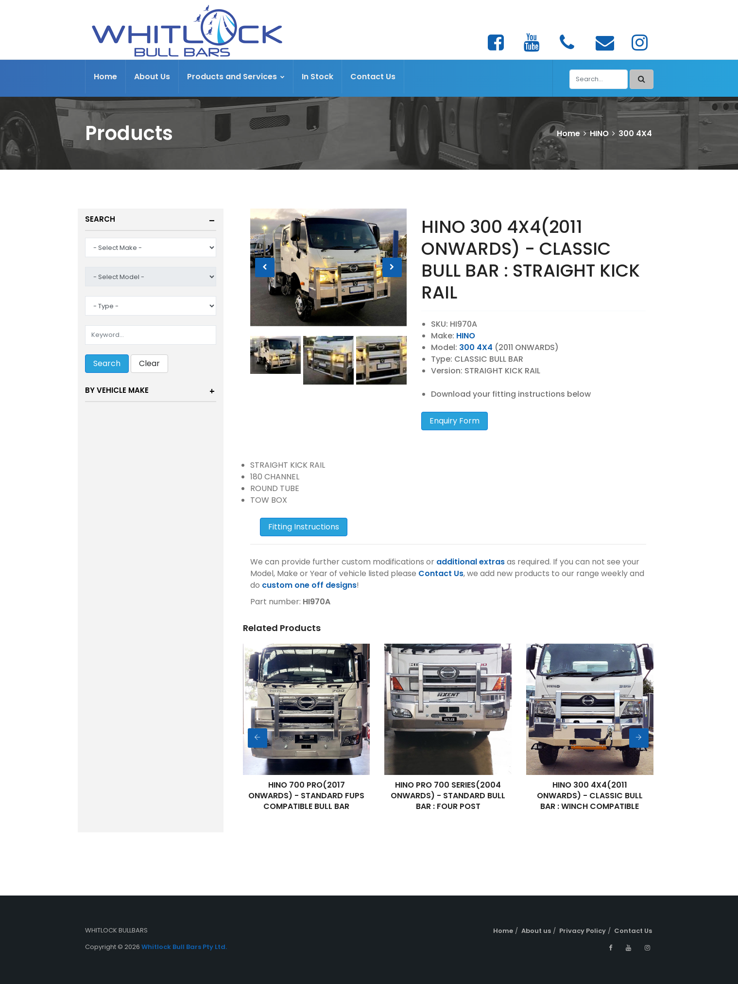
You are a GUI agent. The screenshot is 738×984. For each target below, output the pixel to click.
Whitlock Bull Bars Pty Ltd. (184, 946)
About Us (152, 76)
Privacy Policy (582, 930)
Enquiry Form (454, 420)
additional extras (470, 561)
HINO (599, 133)
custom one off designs (309, 585)
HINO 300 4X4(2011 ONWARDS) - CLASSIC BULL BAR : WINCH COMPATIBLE (590, 795)
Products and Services (236, 76)
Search (100, 219)
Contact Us (372, 76)
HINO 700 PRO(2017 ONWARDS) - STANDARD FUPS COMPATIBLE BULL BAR (306, 795)
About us (536, 930)
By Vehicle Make (117, 390)
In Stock (317, 76)
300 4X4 (635, 133)
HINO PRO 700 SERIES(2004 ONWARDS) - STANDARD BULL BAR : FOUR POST (448, 795)
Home (105, 76)
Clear (149, 363)
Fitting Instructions (303, 526)
